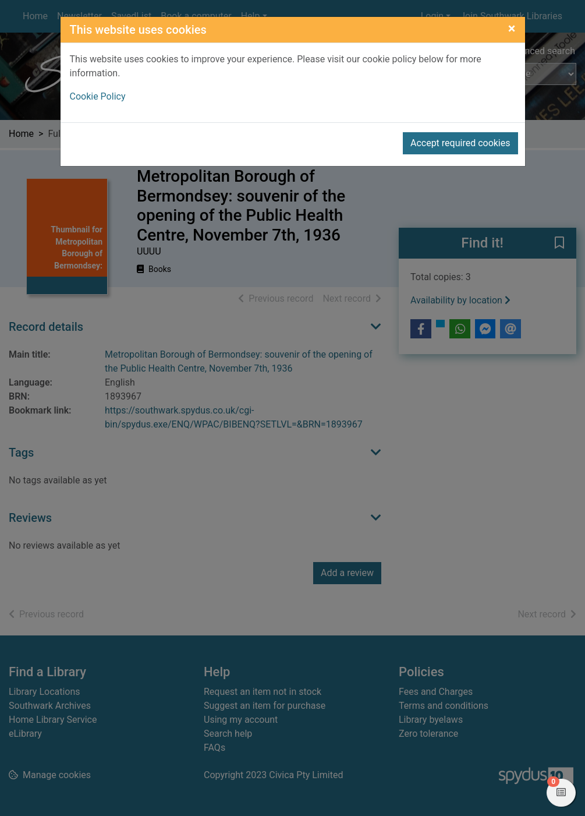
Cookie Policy (98, 96)
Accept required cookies (460, 143)
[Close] (512, 28)
